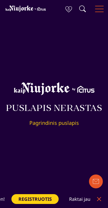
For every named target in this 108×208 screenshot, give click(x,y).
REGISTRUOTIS (36, 199)
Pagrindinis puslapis (54, 123)
